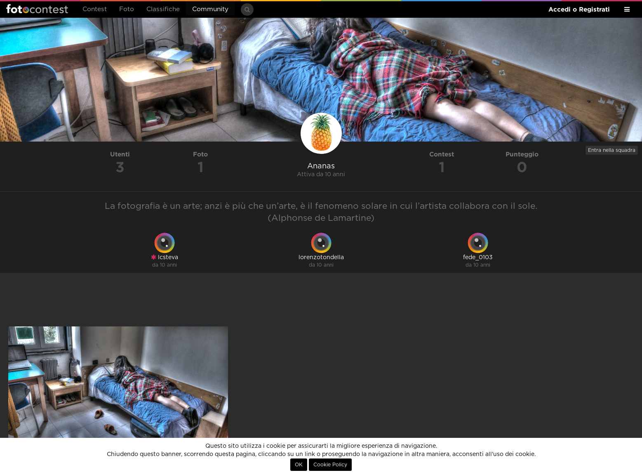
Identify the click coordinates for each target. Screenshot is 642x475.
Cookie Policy (330, 464)
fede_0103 (478, 257)
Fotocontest (37, 8)
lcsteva (164, 257)
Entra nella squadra (611, 150)
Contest (94, 9)
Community (210, 9)
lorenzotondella (321, 257)
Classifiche (163, 9)
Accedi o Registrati (579, 9)
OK (299, 464)
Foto (126, 9)
